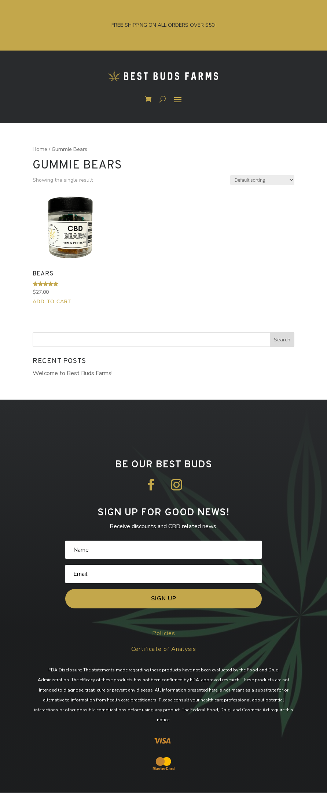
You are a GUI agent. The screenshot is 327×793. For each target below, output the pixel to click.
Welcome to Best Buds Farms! (73, 373)
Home (40, 149)
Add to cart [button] (52, 301)
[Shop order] (262, 180)
